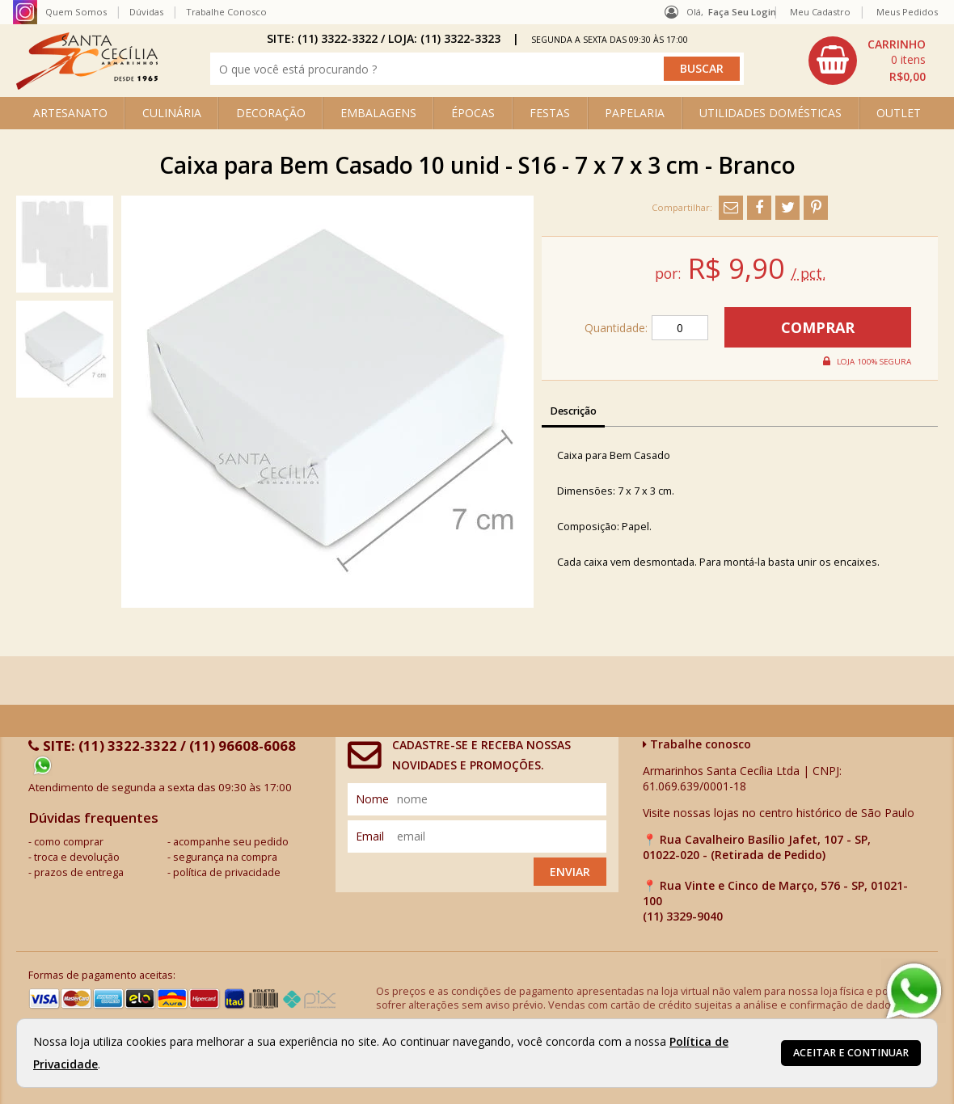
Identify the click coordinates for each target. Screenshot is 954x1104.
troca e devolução (77, 857)
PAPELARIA (635, 112)
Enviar (570, 871)
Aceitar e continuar (851, 1053)
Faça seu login (742, 12)
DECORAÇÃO (271, 112)
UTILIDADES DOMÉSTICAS (770, 112)
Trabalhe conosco (697, 744)
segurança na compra (225, 857)
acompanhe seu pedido (231, 842)
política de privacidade (227, 872)
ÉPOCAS (473, 112)
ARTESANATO (70, 112)
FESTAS (550, 112)
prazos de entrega (79, 872)
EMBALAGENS (378, 112)
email (370, 836)
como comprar (68, 842)
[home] (87, 85)
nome (372, 799)
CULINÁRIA (171, 112)
